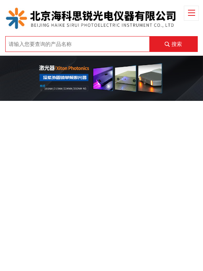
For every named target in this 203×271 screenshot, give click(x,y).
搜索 (176, 44)
